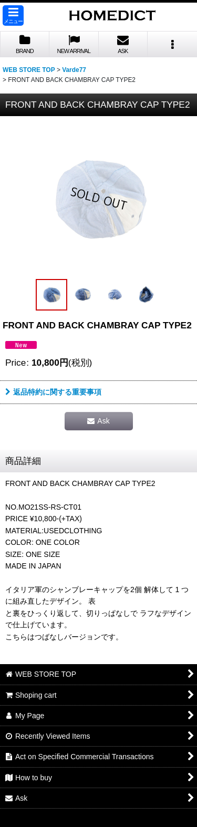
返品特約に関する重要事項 (53, 392)
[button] (13, 15)
